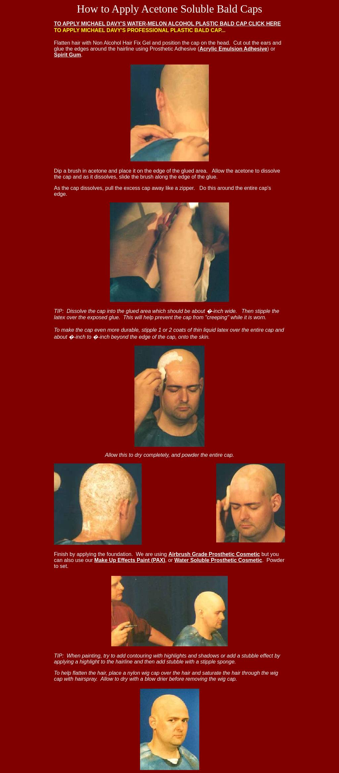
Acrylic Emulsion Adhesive (233, 49)
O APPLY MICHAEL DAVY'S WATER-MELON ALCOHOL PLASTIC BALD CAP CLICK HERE (169, 23)
